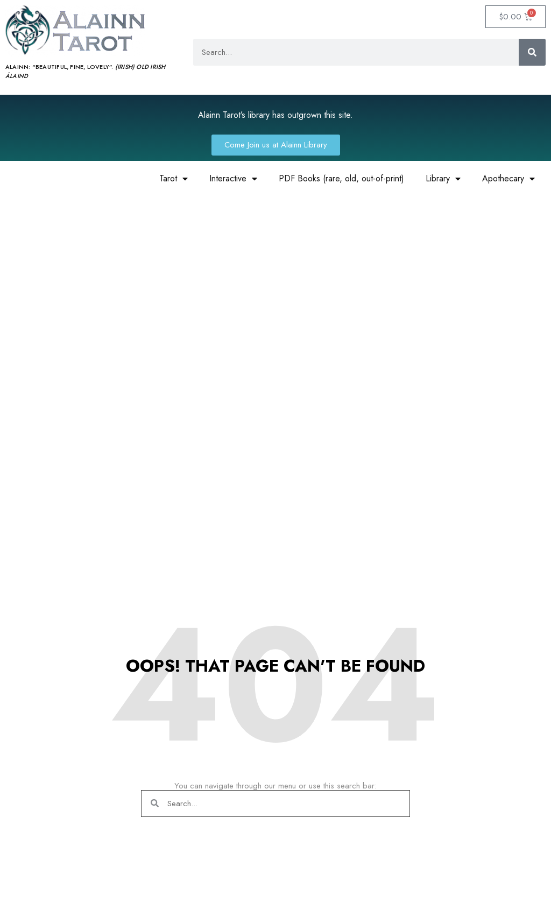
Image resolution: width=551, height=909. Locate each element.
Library (443, 178)
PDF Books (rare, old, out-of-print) (341, 178)
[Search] (532, 52)
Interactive (233, 178)
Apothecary (508, 178)
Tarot (173, 178)
